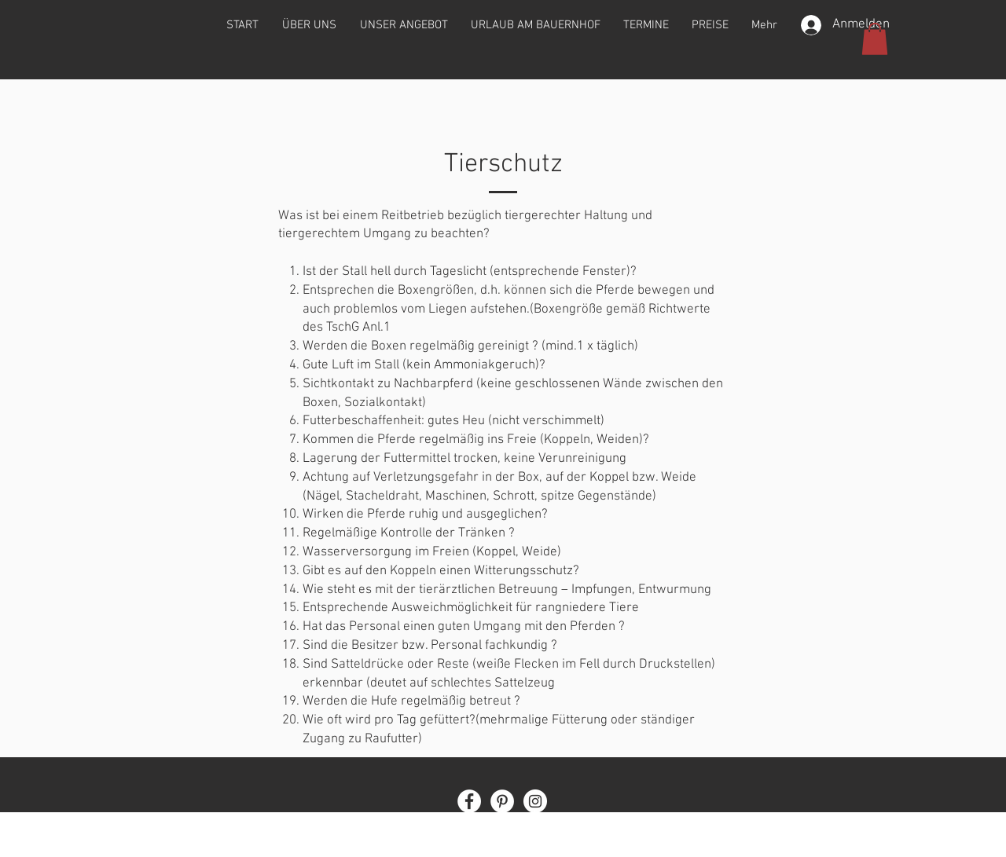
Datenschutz (519, 828)
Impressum (452, 828)
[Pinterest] (502, 801)
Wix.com (584, 850)
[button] (874, 39)
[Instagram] (535, 801)
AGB (571, 828)
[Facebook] (469, 801)
